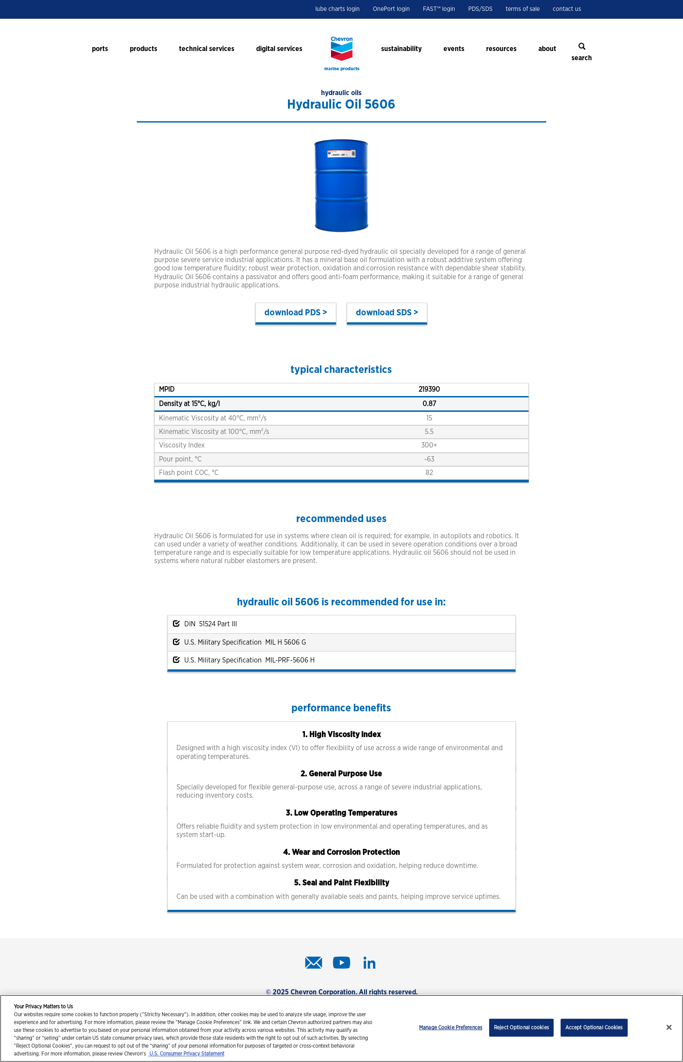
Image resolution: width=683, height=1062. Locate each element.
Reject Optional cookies (521, 1027)
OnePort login (391, 9)
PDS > (316, 312)
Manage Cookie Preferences (450, 1027)
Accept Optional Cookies (594, 1027)
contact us (567, 9)
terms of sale (523, 9)
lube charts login (337, 9)
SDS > (407, 312)
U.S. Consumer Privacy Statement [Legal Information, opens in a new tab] (186, 1053)
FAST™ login (439, 9)
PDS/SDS (480, 9)
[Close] (669, 1027)
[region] (341, 1028)
